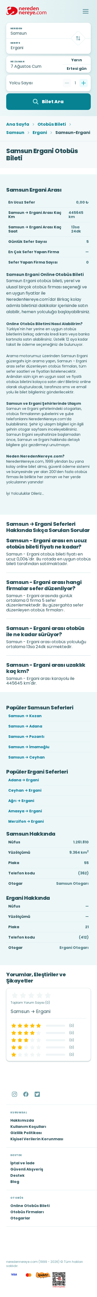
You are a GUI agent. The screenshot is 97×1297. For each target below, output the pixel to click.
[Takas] (78, 38)
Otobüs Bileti (52, 124)
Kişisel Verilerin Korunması (36, 1139)
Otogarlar (20, 1218)
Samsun (15, 132)
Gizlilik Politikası (26, 1132)
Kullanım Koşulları (28, 1126)
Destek (17, 1175)
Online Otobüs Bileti (30, 1205)
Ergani (40, 132)
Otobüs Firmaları (27, 1211)
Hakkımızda (22, 1120)
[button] (85, 11)
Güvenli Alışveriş (26, 1169)
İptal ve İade (22, 1163)
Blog (14, 1181)
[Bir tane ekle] (83, 83)
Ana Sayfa (17, 124)
